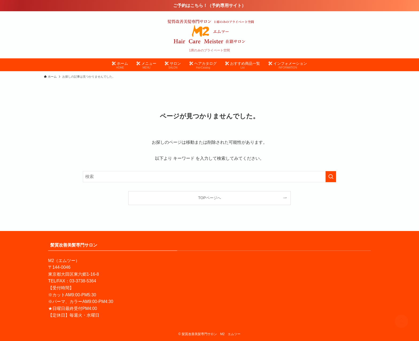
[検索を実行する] (330, 176)
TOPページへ (209, 198)
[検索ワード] (209, 176)
